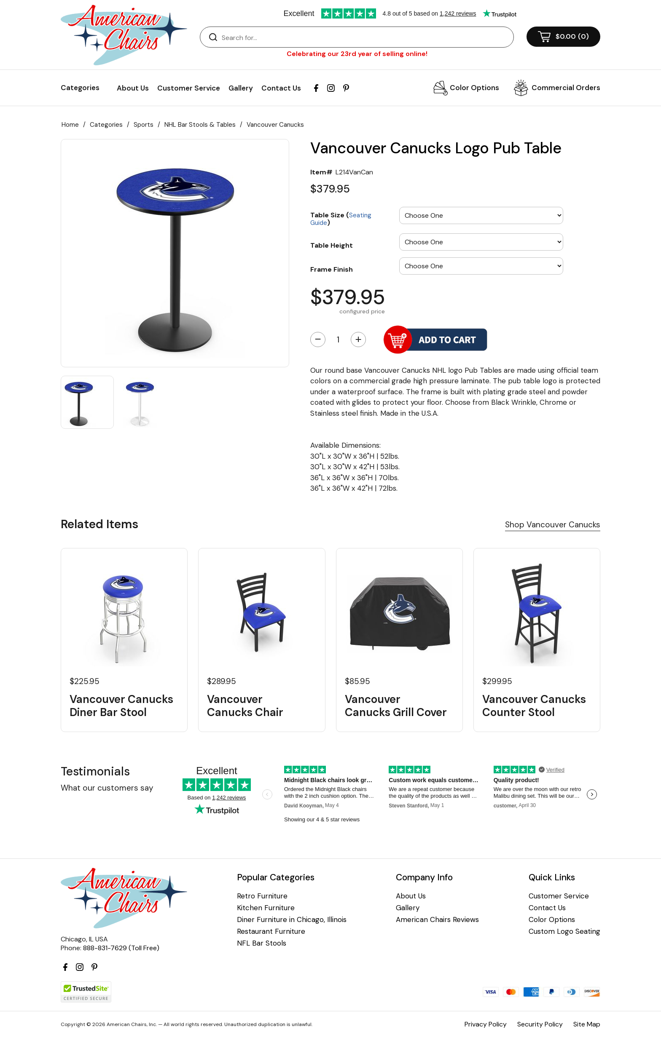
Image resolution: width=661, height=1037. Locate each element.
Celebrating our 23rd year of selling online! (357, 53)
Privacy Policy (486, 1024)
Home (70, 124)
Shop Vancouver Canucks (552, 524)
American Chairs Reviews (437, 919)
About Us (133, 88)
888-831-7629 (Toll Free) (121, 947)
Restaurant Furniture (271, 931)
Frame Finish (331, 269)
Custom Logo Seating (564, 931)
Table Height (331, 245)
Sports (143, 124)
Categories (106, 124)
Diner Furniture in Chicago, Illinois (292, 919)
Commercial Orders (566, 87)
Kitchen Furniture (266, 907)
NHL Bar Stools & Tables (200, 124)
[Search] (365, 37)
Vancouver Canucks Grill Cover (396, 706)
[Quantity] (338, 339)
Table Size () (340, 218)
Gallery (240, 88)
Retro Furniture (262, 896)
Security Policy (540, 1024)
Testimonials (95, 771)
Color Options (474, 87)
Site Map (586, 1024)
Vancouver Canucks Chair (245, 706)
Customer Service (188, 88)
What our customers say (107, 788)
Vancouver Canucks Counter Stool (534, 706)
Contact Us (281, 88)
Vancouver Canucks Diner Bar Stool (121, 706)
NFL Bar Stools (261, 943)
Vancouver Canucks (275, 124)
